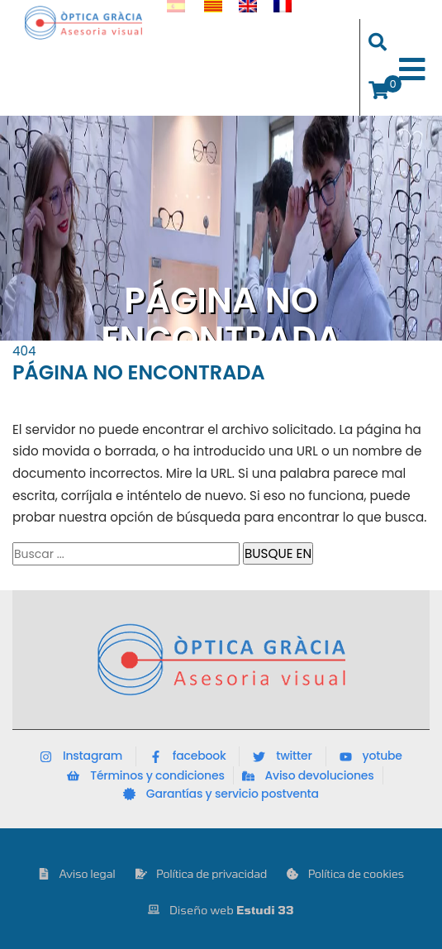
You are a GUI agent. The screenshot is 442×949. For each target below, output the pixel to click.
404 (24, 351)
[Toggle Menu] (412, 69)
